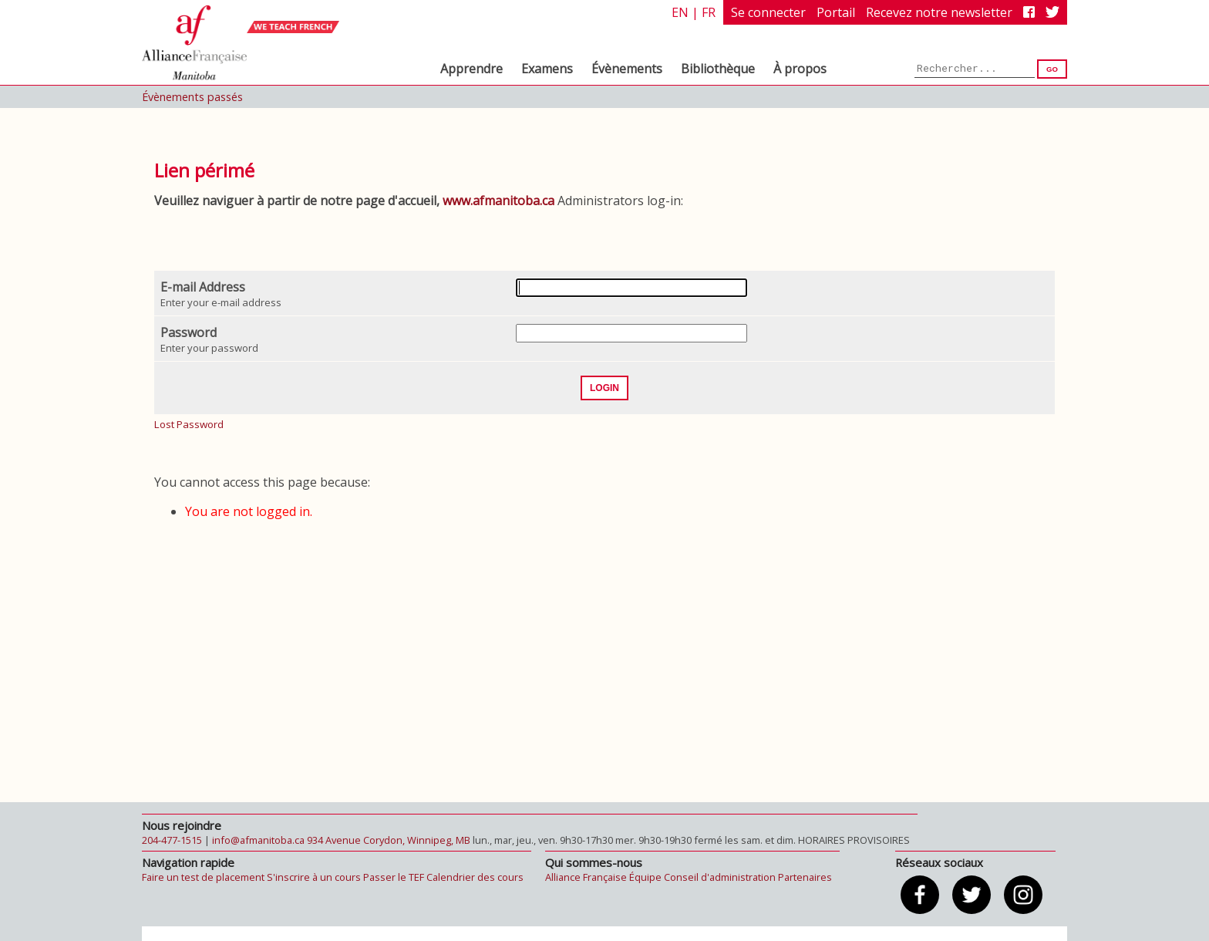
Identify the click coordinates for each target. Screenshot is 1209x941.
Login (604, 388)
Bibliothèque (718, 68)
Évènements (626, 68)
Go (1052, 69)
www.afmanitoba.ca (498, 200)
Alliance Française (586, 877)
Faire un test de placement (203, 877)
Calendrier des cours (475, 877)
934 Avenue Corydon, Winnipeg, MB (388, 840)
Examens (547, 68)
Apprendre (471, 68)
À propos (800, 68)
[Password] (631, 333)
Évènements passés (192, 96)
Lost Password (189, 424)
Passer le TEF (393, 877)
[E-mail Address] (631, 287)
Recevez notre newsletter (939, 12)
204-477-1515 (172, 840)
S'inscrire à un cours (314, 877)
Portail (836, 12)
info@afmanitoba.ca (258, 840)
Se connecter (768, 12)
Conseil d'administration (720, 877)
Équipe (645, 877)
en (680, 12)
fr (709, 12)
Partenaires (805, 877)
